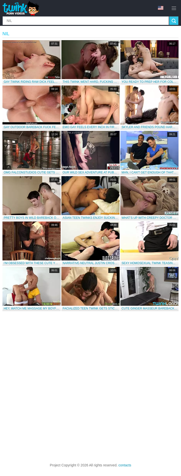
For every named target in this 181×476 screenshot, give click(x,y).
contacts (124, 465)
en (160, 8)
